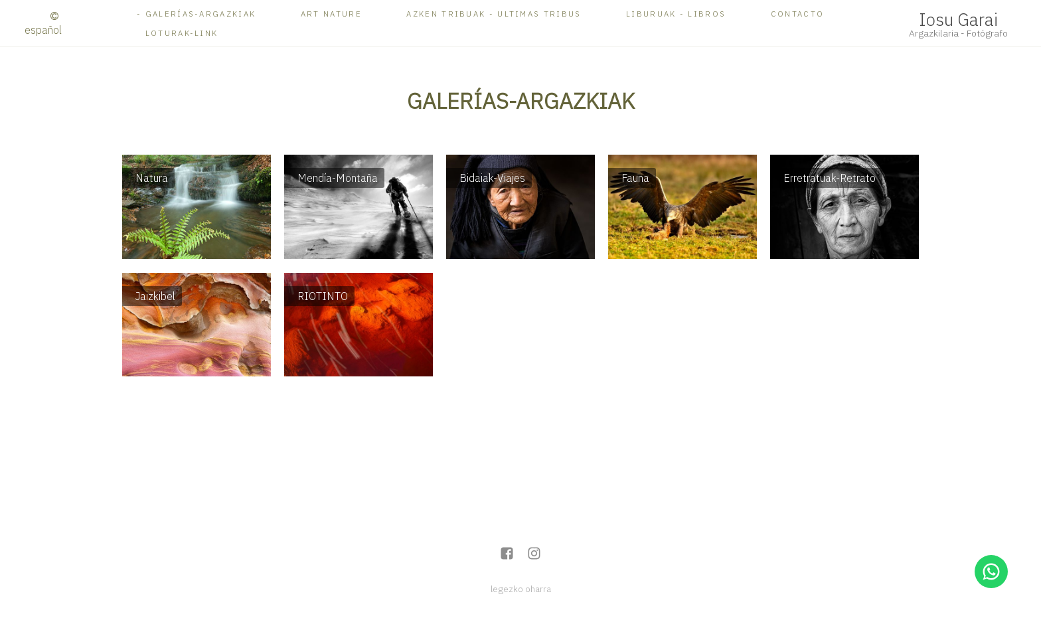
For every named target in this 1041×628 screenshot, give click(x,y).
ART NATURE (331, 14)
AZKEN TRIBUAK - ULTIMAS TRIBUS (493, 14)
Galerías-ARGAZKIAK (200, 14)
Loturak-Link (181, 33)
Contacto (797, 14)
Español (43, 30)
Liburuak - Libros (676, 14)
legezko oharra (521, 589)
